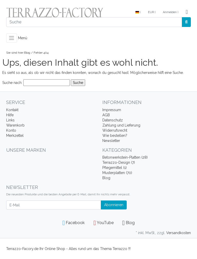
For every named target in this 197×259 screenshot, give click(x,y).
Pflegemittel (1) (114, 168)
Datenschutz (112, 120)
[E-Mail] (53, 204)
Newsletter (111, 141)
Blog (27, 52)
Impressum (111, 110)
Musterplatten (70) (117, 173)
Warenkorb (15, 125)
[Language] (138, 12)
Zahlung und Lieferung (121, 125)
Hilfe (10, 115)
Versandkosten (178, 233)
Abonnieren (113, 205)
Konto (11, 130)
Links (10, 120)
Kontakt (12, 110)
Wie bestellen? (114, 135)
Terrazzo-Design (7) (118, 162)
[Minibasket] (187, 12)
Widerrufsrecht (114, 130)
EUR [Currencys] (152, 12)
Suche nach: (12, 83)
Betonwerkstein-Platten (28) (125, 157)
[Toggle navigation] (11, 38)
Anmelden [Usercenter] (171, 12)
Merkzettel (15, 135)
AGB (106, 115)
